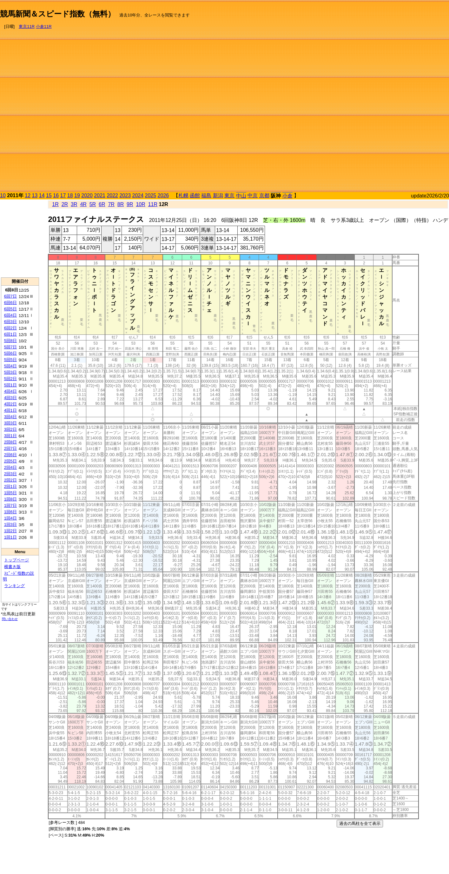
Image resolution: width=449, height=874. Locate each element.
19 (77, 195)
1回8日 (10, 499)
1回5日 (10, 492)
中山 (241, 195)
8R (120, 204)
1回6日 (10, 511)
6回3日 (10, 321)
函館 (195, 195)
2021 (99, 195)
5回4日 (10, 366)
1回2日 (10, 530)
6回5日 (10, 309)
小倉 (287, 195)
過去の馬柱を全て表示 (359, 823)
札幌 (183, 195)
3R (74, 204)
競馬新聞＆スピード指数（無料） (57, 14)
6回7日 (10, 296)
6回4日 (10, 315)
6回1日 (10, 334)
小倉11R (44, 26)
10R (140, 204)
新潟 (218, 195)
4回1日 (10, 410)
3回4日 (10, 416)
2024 (137, 195)
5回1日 (10, 385)
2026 (163, 195)
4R (83, 204)
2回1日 (10, 486)
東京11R (27, 26)
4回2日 (10, 404)
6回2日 (10, 328)
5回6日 (10, 353)
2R (65, 204)
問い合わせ (10, 619)
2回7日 (10, 448)
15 (49, 195)
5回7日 (10, 347)
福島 (206, 195)
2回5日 (10, 461)
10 (3, 195)
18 (70, 195)
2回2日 (10, 480)
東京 (229, 195)
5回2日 (10, 378)
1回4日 (10, 518)
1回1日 (10, 537)
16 (56, 195)
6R (102, 204)
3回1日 (10, 435)
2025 (150, 195)
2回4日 (10, 467)
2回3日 (10, 473)
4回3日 (10, 397)
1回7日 (10, 505)
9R (130, 204)
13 (35, 195)
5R (92, 204)
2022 (112, 195)
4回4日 (10, 391)
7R (111, 204)
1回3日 (10, 524)
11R (152, 204)
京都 (264, 195)
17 (63, 195)
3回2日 (10, 429)
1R (55, 204)
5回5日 (10, 359)
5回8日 (10, 340)
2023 (125, 195)
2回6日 (10, 454)
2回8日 (10, 442)
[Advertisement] (418, 97)
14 (42, 195)
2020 (87, 195)
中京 (253, 195)
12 (27, 195)
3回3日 (10, 423)
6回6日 (10, 302)
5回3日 (10, 372)
